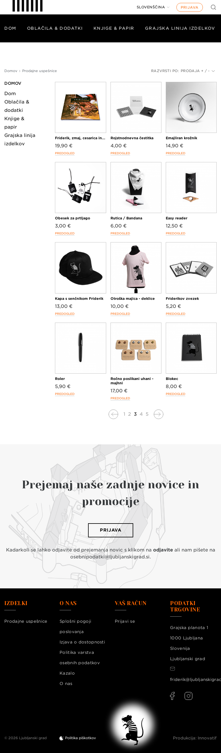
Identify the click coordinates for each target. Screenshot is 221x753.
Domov (12, 83)
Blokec (172, 379)
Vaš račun (131, 603)
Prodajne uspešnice (25, 621)
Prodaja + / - (198, 71)
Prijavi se (125, 621)
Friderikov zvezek (182, 298)
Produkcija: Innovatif (195, 738)
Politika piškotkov (80, 738)
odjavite (163, 550)
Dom (10, 28)
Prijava (190, 7)
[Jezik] (153, 7)
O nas (66, 683)
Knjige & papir (114, 28)
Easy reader (176, 218)
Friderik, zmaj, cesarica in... (80, 138)
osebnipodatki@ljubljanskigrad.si (110, 557)
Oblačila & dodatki (55, 28)
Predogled (65, 153)
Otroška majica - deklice (132, 298)
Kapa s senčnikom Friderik (79, 298)
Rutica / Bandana (126, 218)
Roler (60, 379)
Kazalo (67, 673)
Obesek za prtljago (72, 218)
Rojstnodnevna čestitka (131, 138)
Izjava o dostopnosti (82, 642)
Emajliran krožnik (181, 138)
